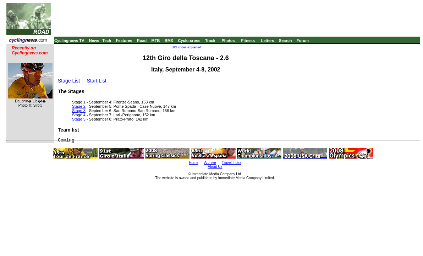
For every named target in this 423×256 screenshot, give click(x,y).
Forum (303, 40)
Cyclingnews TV (69, 40)
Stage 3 (79, 110)
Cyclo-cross (189, 40)
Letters (267, 40)
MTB (156, 40)
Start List (96, 81)
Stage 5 (79, 119)
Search (285, 40)
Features (124, 40)
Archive (210, 163)
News (94, 40)
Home (193, 163)
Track (210, 40)
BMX (169, 40)
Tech (106, 40)
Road (142, 40)
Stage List (69, 81)
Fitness (248, 40)
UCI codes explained (186, 47)
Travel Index (231, 163)
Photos (228, 40)
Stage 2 (79, 106)
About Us (215, 167)
